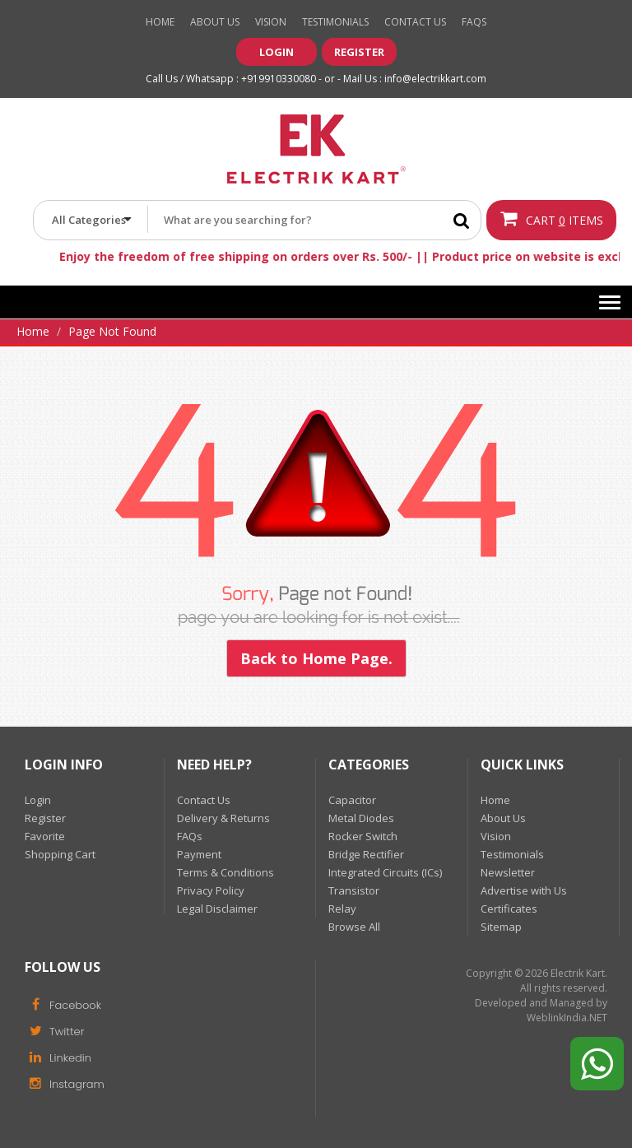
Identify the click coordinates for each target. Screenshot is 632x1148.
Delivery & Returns (223, 818)
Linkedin (58, 1056)
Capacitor (352, 799)
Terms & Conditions (225, 872)
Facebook (63, 1004)
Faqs (474, 22)
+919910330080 (278, 79)
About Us (214, 22)
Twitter (54, 1030)
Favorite (45, 836)
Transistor (353, 890)
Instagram (65, 1083)
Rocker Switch (362, 836)
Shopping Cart (60, 854)
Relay (342, 908)
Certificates (509, 908)
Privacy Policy (210, 890)
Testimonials (335, 22)
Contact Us (415, 22)
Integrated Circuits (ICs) (385, 872)
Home (160, 22)
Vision (270, 22)
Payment (199, 854)
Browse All (354, 926)
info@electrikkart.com (435, 79)
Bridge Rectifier (366, 854)
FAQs (189, 836)
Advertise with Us (524, 890)
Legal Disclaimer (217, 908)
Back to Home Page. (316, 658)
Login (276, 51)
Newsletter (508, 872)
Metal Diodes (361, 818)
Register (359, 51)
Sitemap (501, 926)
